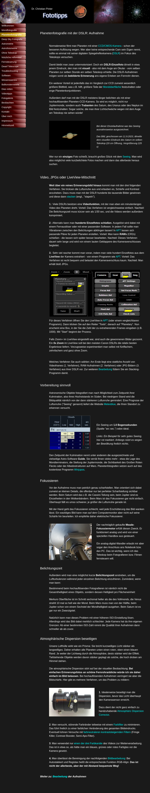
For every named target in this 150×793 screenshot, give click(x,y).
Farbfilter (119, 724)
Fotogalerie (7, 98)
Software (6, 75)
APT (118, 230)
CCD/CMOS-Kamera (109, 46)
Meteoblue (110, 404)
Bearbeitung (106, 369)
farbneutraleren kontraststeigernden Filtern (107, 732)
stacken (71, 196)
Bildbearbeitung (116, 758)
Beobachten (8, 102)
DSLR (116, 53)
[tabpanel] (92, 33)
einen (77, 743)
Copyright (6, 107)
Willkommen (8, 25)
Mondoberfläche (112, 87)
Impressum (7, 121)
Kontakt (5, 111)
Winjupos (79, 469)
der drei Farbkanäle (91, 743)
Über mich (7, 116)
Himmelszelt (8, 125)
